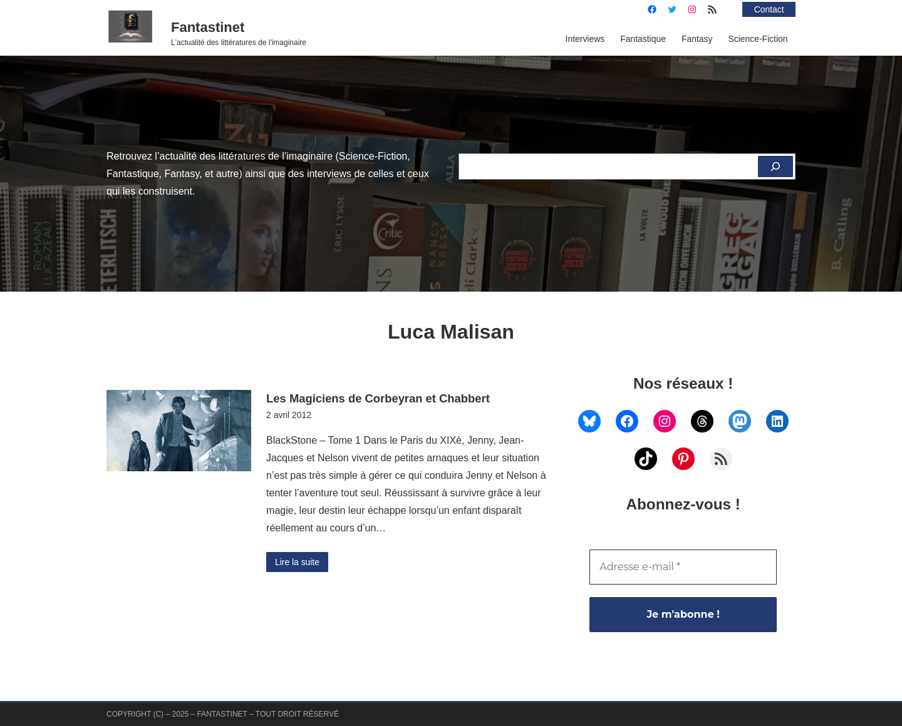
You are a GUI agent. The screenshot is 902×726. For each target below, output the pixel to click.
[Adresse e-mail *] (683, 567)
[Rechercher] (775, 166)
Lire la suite (297, 562)
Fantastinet (207, 27)
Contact (769, 9)
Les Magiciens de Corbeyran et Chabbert (378, 398)
